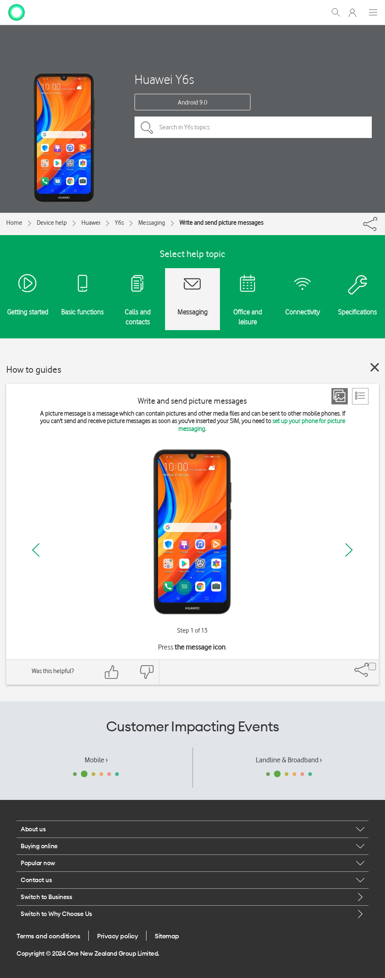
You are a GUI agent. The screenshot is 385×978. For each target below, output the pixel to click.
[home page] (16, 11)
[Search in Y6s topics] (253, 127)
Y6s (119, 222)
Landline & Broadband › (289, 760)
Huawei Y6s (164, 79)
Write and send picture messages (221, 222)
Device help (52, 222)
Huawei (90, 222)
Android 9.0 (192, 102)
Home (14, 222)
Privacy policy (117, 936)
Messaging (151, 222)
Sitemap (167, 936)
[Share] (378, 222)
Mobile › (96, 760)
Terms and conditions (48, 936)
